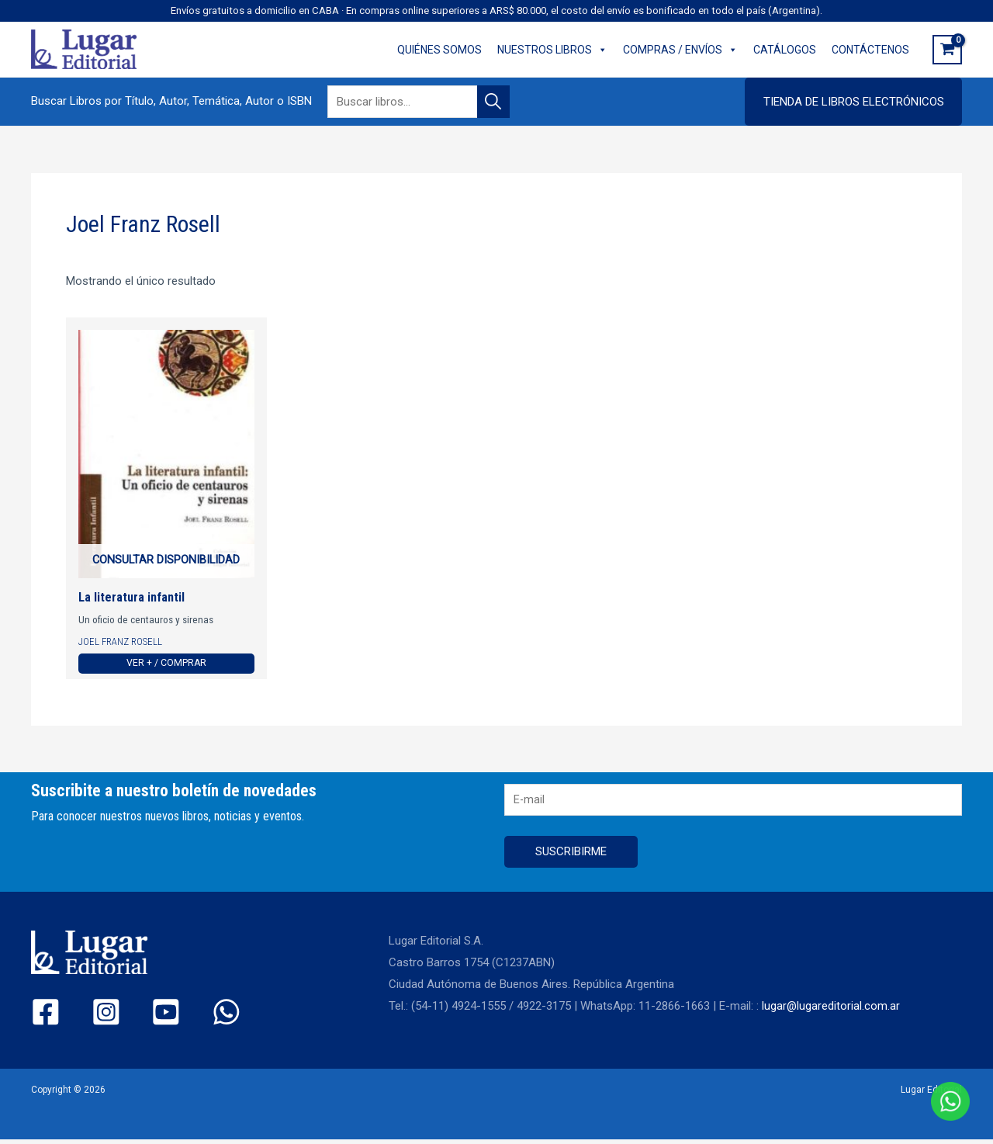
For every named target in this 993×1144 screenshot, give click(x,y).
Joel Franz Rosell (122, 642)
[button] (853, 102)
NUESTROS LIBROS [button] (552, 49)
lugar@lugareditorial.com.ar (831, 1010)
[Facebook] (45, 1016)
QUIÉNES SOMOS (439, 49)
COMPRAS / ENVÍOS (680, 49)
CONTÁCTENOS (870, 49)
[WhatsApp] (187, 1016)
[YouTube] (140, 1016)
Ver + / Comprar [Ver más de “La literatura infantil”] (166, 665)
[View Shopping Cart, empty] (947, 49)
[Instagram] (92, 1016)
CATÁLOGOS (784, 49)
